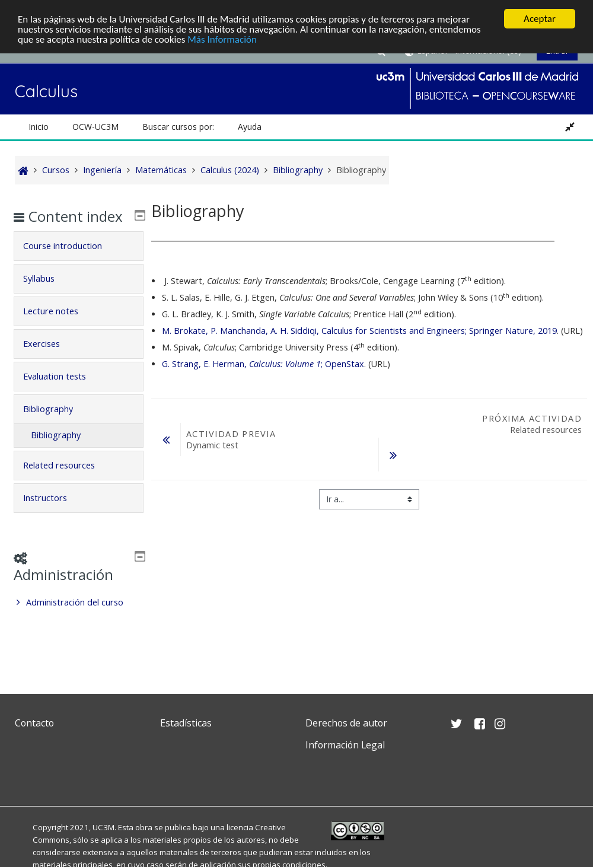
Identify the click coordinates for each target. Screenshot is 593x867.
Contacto (34, 722)
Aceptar (540, 18)
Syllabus (47, 295)
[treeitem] (79, 619)
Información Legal (345, 744)
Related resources (68, 482)
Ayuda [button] (250, 126)
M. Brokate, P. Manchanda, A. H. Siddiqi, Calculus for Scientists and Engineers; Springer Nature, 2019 (359, 330)
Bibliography (57, 426)
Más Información (222, 39)
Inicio (38, 126)
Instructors (54, 515)
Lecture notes (59, 328)
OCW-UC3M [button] (95, 126)
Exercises (50, 360)
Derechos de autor (346, 722)
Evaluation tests (63, 393)
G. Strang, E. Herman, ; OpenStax (263, 363)
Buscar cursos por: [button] (178, 126)
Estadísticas (186, 722)
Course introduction (71, 263)
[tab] (79, 263)
